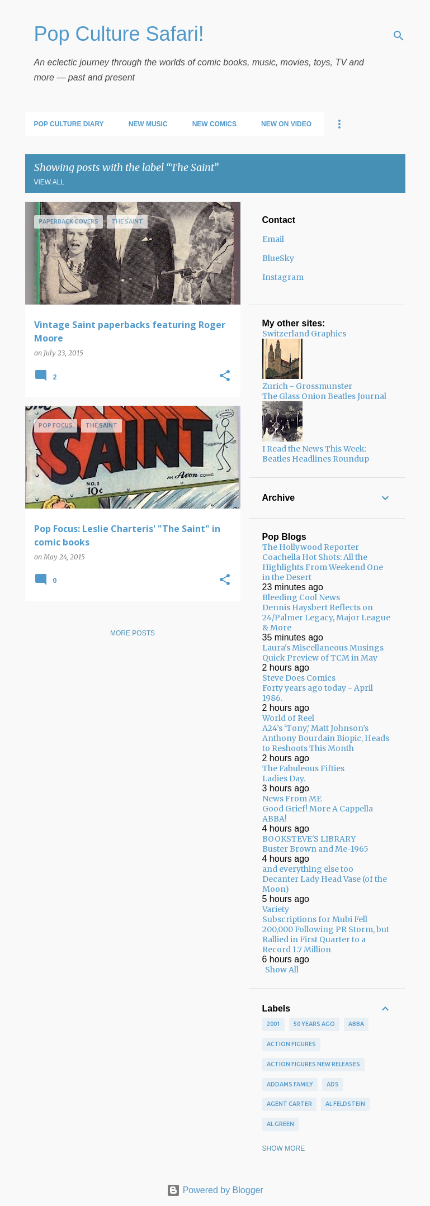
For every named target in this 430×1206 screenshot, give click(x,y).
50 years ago (314, 1023)
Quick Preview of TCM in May (319, 658)
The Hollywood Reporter (310, 547)
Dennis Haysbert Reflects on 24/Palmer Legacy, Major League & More (326, 617)
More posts (132, 633)
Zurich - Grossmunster (307, 386)
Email (273, 239)
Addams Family (290, 1084)
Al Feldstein (345, 1103)
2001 (273, 1023)
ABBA (356, 1023)
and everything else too (307, 869)
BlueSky (278, 258)
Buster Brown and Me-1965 (315, 849)
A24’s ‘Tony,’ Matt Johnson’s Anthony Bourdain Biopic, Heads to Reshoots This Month (325, 738)
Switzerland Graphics (304, 334)
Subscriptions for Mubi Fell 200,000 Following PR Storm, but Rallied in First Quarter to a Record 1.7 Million (325, 934)
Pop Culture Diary (69, 124)
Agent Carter (289, 1103)
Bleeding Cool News (301, 597)
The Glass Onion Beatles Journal (324, 396)
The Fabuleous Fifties (303, 768)
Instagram (283, 277)
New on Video (286, 124)
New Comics (214, 124)
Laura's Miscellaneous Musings (323, 648)
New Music (148, 124)
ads (333, 1084)
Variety (275, 909)
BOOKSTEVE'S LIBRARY (309, 839)
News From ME (292, 799)
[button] (224, 376)
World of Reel (288, 718)
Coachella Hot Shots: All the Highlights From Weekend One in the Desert (322, 567)
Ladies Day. (283, 778)
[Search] (398, 35)
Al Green (280, 1123)
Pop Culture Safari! (119, 33)
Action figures (291, 1044)
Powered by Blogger (215, 1190)
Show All (282, 970)
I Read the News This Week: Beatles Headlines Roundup (315, 454)
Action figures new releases (313, 1064)
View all (49, 182)
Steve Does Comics (299, 678)
